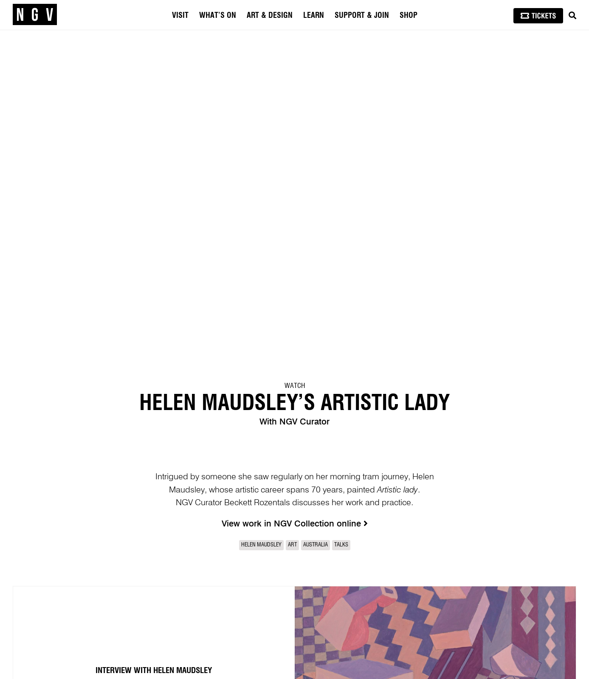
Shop (408, 16)
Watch (295, 385)
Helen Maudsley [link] (261, 545)
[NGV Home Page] (35, 15)
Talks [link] (341, 545)
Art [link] (292, 545)
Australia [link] (315, 545)
